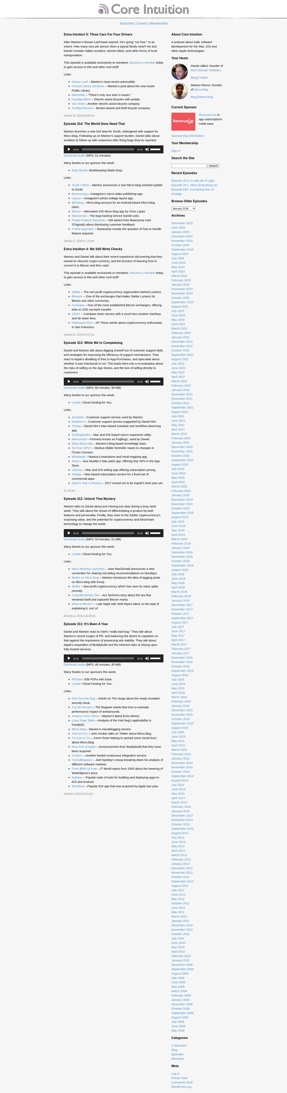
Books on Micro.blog (85, 577)
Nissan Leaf (79, 81)
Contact (141, 23)
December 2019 (182, 499)
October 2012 (180, 877)
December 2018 (182, 552)
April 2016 (178, 692)
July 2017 (177, 626)
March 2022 (179, 381)
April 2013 (178, 850)
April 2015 (178, 745)
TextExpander (81, 434)
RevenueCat (207, 114)
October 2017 (180, 613)
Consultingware (82, 760)
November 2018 (182, 556)
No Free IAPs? (81, 448)
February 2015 (181, 754)
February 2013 (181, 859)
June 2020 (178, 473)
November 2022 (182, 346)
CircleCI (77, 755)
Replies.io (78, 421)
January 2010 (180, 960)
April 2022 (178, 376)
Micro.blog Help (82, 443)
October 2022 (180, 350)
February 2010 (181, 956)
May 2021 (178, 425)
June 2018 (178, 578)
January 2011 (180, 920)
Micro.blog (79, 729)
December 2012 (182, 868)
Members (177, 1058)
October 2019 (180, 508)
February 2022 (181, 385)
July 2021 (177, 416)
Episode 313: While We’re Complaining (93, 342)
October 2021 (180, 403)
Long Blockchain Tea (85, 595)
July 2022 (177, 363)
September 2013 (182, 828)
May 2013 (178, 846)
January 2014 (180, 811)
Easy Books (79, 170)
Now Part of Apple (84, 746)
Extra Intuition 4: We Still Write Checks (93, 249)
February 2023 (181, 332)
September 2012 (182, 881)
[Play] (69, 149)
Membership (158, 23)
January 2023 (180, 337)
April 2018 (178, 587)
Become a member (142, 62)
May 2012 (178, 899)
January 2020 (180, 495)
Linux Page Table (83, 720)
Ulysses (77, 470)
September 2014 (182, 776)
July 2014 (177, 784)
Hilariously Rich (82, 322)
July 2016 (177, 679)
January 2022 (180, 390)
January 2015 (180, 758)
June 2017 (178, 631)
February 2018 (181, 596)
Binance (77, 296)
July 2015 (177, 732)
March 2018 (179, 591)
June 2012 (178, 894)
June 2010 (178, 942)
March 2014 (179, 802)
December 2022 (182, 341)
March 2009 (179, 991)
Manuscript (79, 215)
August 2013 (179, 833)
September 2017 (182, 618)
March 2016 (179, 697)
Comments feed (182, 1082)
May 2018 (178, 583)
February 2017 (181, 648)
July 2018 (177, 574)
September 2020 (182, 460)
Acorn (76, 461)
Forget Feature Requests (88, 220)
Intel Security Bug (83, 698)
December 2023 (182, 289)
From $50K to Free (84, 768)
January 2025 (180, 232)
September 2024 (182, 249)
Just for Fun (79, 733)
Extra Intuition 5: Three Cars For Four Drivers (98, 34)
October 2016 (180, 666)
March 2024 (179, 275)
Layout (76, 198)
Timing (76, 426)
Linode (76, 402)
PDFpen (77, 679)
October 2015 (180, 719)
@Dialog (77, 202)
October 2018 (180, 561)
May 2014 (178, 793)
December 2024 (182, 236)
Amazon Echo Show (85, 716)
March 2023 (179, 328)
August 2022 (179, 359)
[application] (113, 149)
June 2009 (178, 982)
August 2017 (179, 622)
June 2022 (178, 368)
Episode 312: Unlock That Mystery (90, 498)
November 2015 (182, 714)
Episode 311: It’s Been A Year (86, 624)
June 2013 (178, 841)
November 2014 (182, 767)
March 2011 (179, 916)
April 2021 (178, 429)
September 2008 (182, 1013)
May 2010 (178, 947)
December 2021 (182, 394)
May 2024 (178, 267)
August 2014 (179, 780)
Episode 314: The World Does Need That (94, 123)
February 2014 (181, 806)
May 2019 (178, 530)
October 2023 (180, 297)
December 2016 (182, 657)
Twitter (203, 77)
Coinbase (78, 305)
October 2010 (180, 934)
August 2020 (179, 464)
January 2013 (180, 863)
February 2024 (181, 280)
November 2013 (182, 820)
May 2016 (178, 688)
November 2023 (182, 293)
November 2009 (182, 964)
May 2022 (178, 372)
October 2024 (180, 245)
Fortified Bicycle (82, 108)
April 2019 (178, 534)
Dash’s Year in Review (86, 483)
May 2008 (178, 1030)
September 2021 (182, 407)
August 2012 (179, 885)
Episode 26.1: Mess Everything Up (194, 185)
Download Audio (74, 155)
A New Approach (83, 229)
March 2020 (179, 486)
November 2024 (182, 240)
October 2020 (180, 455)
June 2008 (178, 1026)
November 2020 (182, 451)
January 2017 (180, 653)
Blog (194, 77)
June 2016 (178, 684)
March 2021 (179, 433)
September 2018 (182, 565)
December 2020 (182, 447)
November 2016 (182, 662)
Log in (175, 1073)
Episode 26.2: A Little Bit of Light (192, 180)
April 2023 (178, 324)
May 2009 (178, 986)
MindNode (78, 456)
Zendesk (77, 417)
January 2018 (180, 600)
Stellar (76, 292)
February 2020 (181, 490)
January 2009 (180, 999)
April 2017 (178, 640)
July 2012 (177, 890)
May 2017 (178, 635)
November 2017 (182, 609)
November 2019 (182, 504)
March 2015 (179, 749)
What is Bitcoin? (82, 604)
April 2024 (178, 271)
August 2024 (179, 253)
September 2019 (182, 512)
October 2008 (180, 1008)
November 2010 (182, 929)
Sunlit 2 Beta (80, 185)
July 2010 (177, 938)
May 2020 (178, 477)
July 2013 (177, 837)
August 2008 (179, 1017)
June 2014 (178, 789)
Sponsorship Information (187, 135)
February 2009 (181, 995)
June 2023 (178, 315)
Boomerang (79, 193)
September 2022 (182, 354)
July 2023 (177, 311)
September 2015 (182, 723)
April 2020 (178, 482)
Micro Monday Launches (88, 568)
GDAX (76, 314)
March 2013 (179, 855)
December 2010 (182, 925)
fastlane (77, 777)
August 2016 (179, 675)
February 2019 (181, 543)
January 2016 (180, 705)
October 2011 (180, 903)
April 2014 (178, 798)
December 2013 (182, 815)
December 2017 (182, 605)
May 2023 (178, 319)
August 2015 (179, 727)
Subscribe (127, 23)
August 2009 (179, 973)
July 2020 (177, 469)
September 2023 (182, 302)
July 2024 (177, 258)
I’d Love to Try (81, 738)
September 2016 (182, 670)
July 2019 (177, 521)
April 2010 (178, 951)
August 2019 (179, 517)
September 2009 (182, 969)
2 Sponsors (179, 1045)
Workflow (78, 786)
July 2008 (177, 1021)
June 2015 (178, 736)
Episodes (177, 1054)
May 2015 (178, 741)
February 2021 (181, 438)
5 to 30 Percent (82, 707)
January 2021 (180, 442)
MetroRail (78, 95)
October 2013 (180, 824)
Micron (76, 211)
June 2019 (178, 526)
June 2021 (178, 420)
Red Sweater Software (206, 70)
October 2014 (180, 771)
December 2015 (182, 710)
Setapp (76, 474)
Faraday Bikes (81, 99)
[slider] (108, 149)
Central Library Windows (88, 86)
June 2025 (178, 227)
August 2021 (179, 411)
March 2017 (179, 644)
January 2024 (180, 284)
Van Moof (78, 103)
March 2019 (179, 539)
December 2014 (182, 763)
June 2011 (178, 907)
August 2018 (179, 569)
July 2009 (177, 978)
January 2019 (180, 547)
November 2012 (182, 872)
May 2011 (178, 912)
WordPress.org (181, 1086)
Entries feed (179, 1078)
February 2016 (181, 701)
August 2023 (179, 306)
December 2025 (182, 223)
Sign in (176, 150)
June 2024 (178, 262)
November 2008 (182, 1004)
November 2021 (182, 398)
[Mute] (147, 149)
